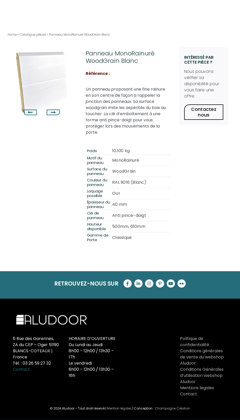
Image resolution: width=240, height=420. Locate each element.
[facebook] (127, 283)
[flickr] (181, 283)
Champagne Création (172, 408)
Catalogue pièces (33, 34)
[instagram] (149, 283)
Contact (21, 369)
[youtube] (171, 283)
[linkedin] (138, 283)
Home (12, 34)
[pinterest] (160, 283)
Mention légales (119, 408)
